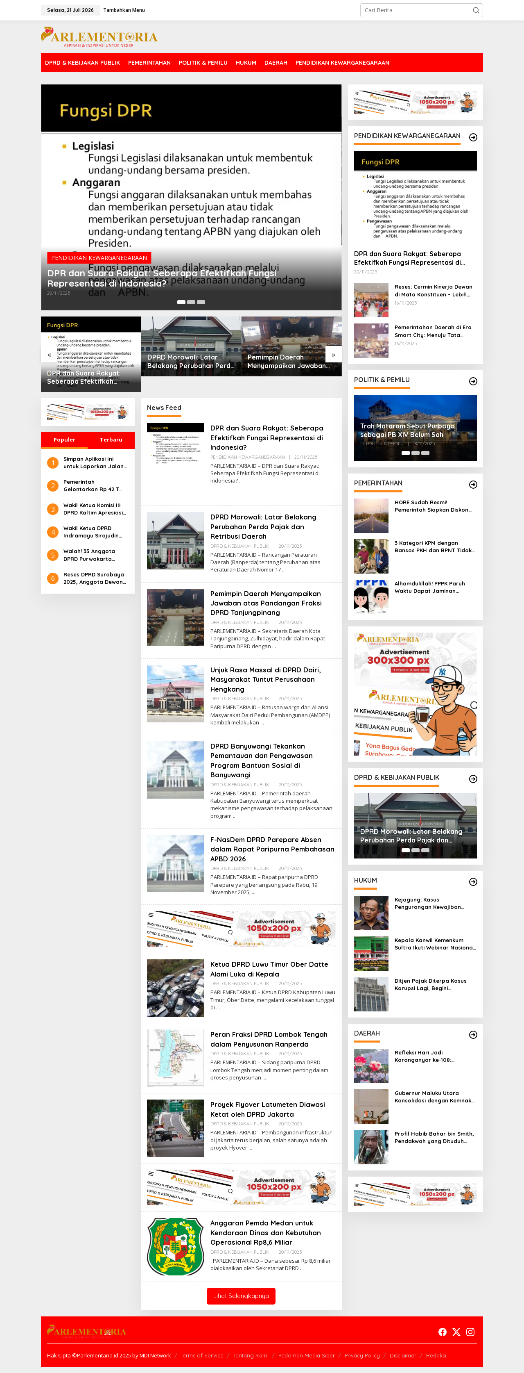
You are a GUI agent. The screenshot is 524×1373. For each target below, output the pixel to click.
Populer (64, 439)
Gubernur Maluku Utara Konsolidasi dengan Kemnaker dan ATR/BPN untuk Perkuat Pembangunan (436, 1097)
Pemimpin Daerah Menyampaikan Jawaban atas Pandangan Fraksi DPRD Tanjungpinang (287, 361)
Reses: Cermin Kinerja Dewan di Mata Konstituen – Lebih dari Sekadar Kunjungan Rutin (435, 290)
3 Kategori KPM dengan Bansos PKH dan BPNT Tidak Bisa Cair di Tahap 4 (433, 547)
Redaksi (436, 1361)
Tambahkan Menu (124, 10)
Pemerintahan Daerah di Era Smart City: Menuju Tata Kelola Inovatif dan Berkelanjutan (433, 331)
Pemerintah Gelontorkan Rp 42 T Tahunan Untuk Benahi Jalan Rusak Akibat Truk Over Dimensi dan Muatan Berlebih (93, 485)
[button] (476, 10)
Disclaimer (403, 1361)
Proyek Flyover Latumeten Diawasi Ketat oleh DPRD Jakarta (272, 1114)
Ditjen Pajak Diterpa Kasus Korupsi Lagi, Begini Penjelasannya (431, 984)
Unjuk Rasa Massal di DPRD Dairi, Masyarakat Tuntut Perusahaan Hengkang (268, 679)
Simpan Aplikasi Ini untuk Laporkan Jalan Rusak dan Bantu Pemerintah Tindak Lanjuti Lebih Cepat (93, 462)
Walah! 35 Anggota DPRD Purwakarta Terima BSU (89, 555)
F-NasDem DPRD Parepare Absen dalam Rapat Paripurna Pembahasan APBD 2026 (269, 848)
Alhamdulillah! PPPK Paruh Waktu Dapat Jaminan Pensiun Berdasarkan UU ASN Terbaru (434, 587)
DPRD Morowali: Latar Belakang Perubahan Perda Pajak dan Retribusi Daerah (191, 361)
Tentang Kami (251, 1361)
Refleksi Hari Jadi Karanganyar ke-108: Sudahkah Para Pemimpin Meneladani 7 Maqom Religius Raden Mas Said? (435, 1056)
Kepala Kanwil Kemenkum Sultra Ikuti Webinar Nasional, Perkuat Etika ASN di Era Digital (435, 944)
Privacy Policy (362, 1361)
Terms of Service (202, 1361)
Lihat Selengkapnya (241, 1302)
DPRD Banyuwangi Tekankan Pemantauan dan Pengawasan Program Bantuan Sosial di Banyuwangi (263, 760)
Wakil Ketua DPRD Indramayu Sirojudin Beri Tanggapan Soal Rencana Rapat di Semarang (92, 532)
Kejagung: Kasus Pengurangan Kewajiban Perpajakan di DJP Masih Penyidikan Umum (428, 903)
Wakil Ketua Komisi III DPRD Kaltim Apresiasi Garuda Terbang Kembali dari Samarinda (93, 509)
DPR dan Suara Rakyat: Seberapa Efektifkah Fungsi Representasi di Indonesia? (180, 275)
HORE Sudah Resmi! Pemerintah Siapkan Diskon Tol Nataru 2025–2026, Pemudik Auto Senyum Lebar (433, 506)
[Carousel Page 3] (201, 302)
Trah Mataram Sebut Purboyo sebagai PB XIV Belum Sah (407, 430)
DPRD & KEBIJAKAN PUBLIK (239, 546)
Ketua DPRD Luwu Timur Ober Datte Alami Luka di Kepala (263, 968)
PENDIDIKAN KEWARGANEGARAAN (99, 252)
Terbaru (111, 439)
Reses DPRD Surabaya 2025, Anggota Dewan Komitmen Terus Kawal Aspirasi (93, 578)
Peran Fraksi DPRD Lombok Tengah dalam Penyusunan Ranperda (259, 1043)
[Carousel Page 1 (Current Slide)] (181, 302)
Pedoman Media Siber (306, 1361)
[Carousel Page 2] (191, 302)
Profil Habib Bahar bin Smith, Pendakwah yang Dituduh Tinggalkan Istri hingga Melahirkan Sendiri (434, 1137)
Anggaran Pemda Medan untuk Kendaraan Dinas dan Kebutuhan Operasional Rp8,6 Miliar (267, 1238)
